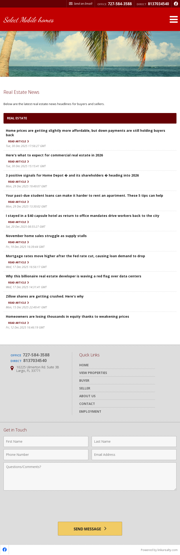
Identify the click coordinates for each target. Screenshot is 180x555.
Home (84, 365)
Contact (87, 403)
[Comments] (90, 476)
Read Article (18, 141)
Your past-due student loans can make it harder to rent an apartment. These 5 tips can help (84, 195)
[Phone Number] (46, 454)
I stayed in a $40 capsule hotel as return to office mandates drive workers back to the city (82, 215)
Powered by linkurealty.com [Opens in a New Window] (159, 550)
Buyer (84, 380)
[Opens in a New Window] (176, 4)
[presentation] (90, 504)
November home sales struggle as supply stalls (46, 236)
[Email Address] (134, 454)
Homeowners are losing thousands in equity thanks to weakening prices (67, 316)
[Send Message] (90, 529)
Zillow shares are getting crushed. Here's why (45, 296)
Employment (90, 411)
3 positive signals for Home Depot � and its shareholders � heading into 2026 (72, 175)
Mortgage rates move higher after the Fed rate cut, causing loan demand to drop (75, 256)
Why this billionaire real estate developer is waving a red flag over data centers (73, 276)
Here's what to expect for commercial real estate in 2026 (54, 155)
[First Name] (46, 441)
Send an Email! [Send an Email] (80, 4)
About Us (87, 396)
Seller (84, 388)
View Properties (93, 372)
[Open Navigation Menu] (174, 19)
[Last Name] (134, 441)
